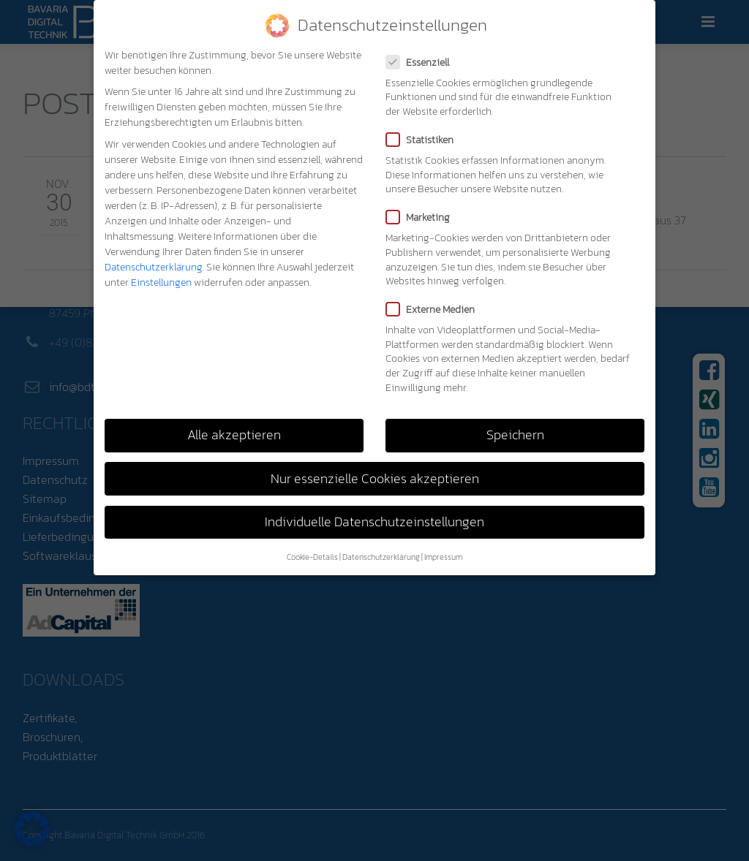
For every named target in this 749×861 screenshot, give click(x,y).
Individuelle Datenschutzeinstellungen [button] (374, 521)
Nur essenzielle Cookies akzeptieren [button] (375, 478)
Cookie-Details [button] (312, 557)
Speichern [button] (515, 434)
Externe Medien (434, 309)
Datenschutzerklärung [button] (381, 557)
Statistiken (424, 140)
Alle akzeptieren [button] (234, 434)
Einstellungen (161, 282)
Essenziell (422, 62)
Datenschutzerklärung (154, 267)
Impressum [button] (443, 557)
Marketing (422, 217)
